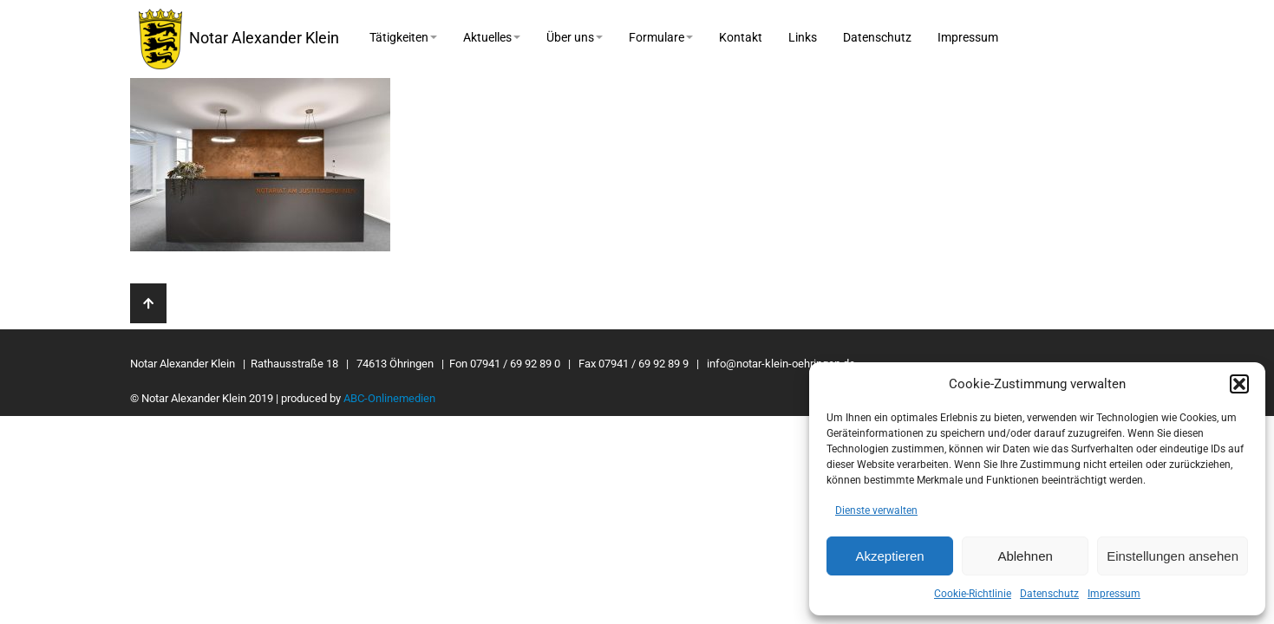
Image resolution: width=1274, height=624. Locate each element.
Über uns (574, 37)
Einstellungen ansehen (1172, 556)
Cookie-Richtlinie (972, 594)
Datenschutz (1049, 594)
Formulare (661, 37)
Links (802, 37)
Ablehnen (1024, 556)
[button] (1239, 384)
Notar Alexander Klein (239, 39)
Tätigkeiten (403, 37)
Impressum (1114, 594)
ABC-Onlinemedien (389, 398)
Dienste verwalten (876, 510)
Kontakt (740, 37)
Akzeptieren (889, 556)
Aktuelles (491, 37)
